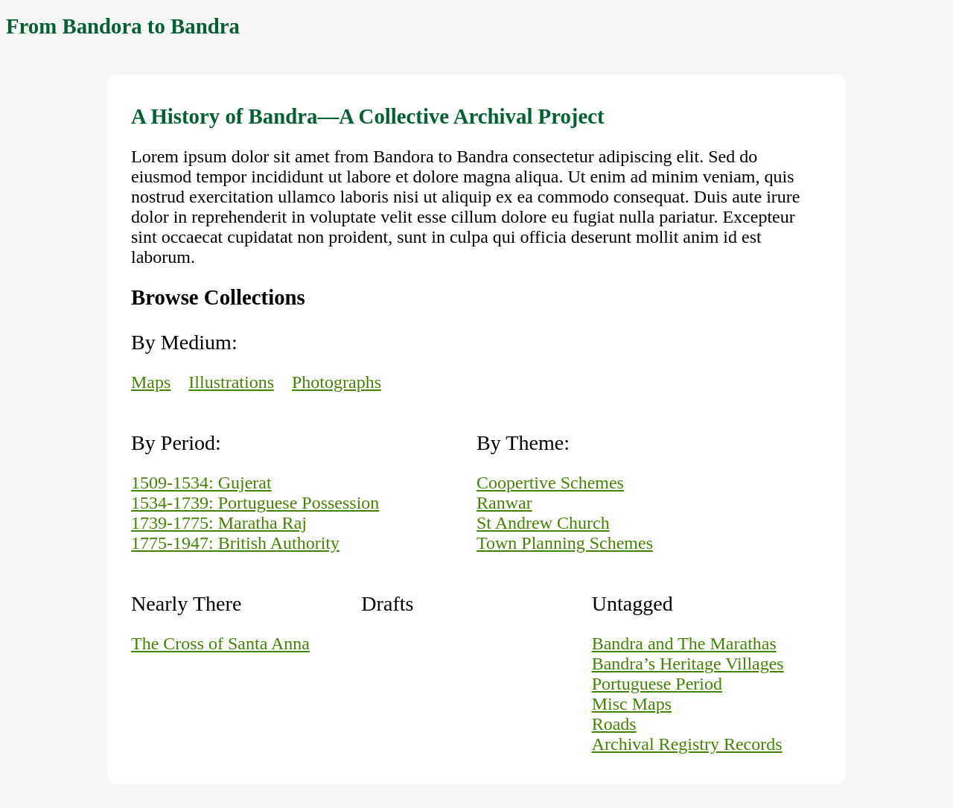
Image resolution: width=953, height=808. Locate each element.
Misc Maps (632, 703)
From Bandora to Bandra (123, 26)
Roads (614, 724)
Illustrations (231, 382)
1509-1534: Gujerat (201, 482)
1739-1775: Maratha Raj (219, 522)
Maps (150, 382)
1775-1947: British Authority (235, 543)
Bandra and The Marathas (684, 643)
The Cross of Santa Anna (220, 643)
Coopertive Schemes (550, 482)
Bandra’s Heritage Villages (688, 663)
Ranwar (504, 502)
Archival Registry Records (687, 744)
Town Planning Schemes (564, 543)
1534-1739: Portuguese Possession (255, 502)
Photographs (336, 382)
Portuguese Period (657, 683)
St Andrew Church (543, 522)
